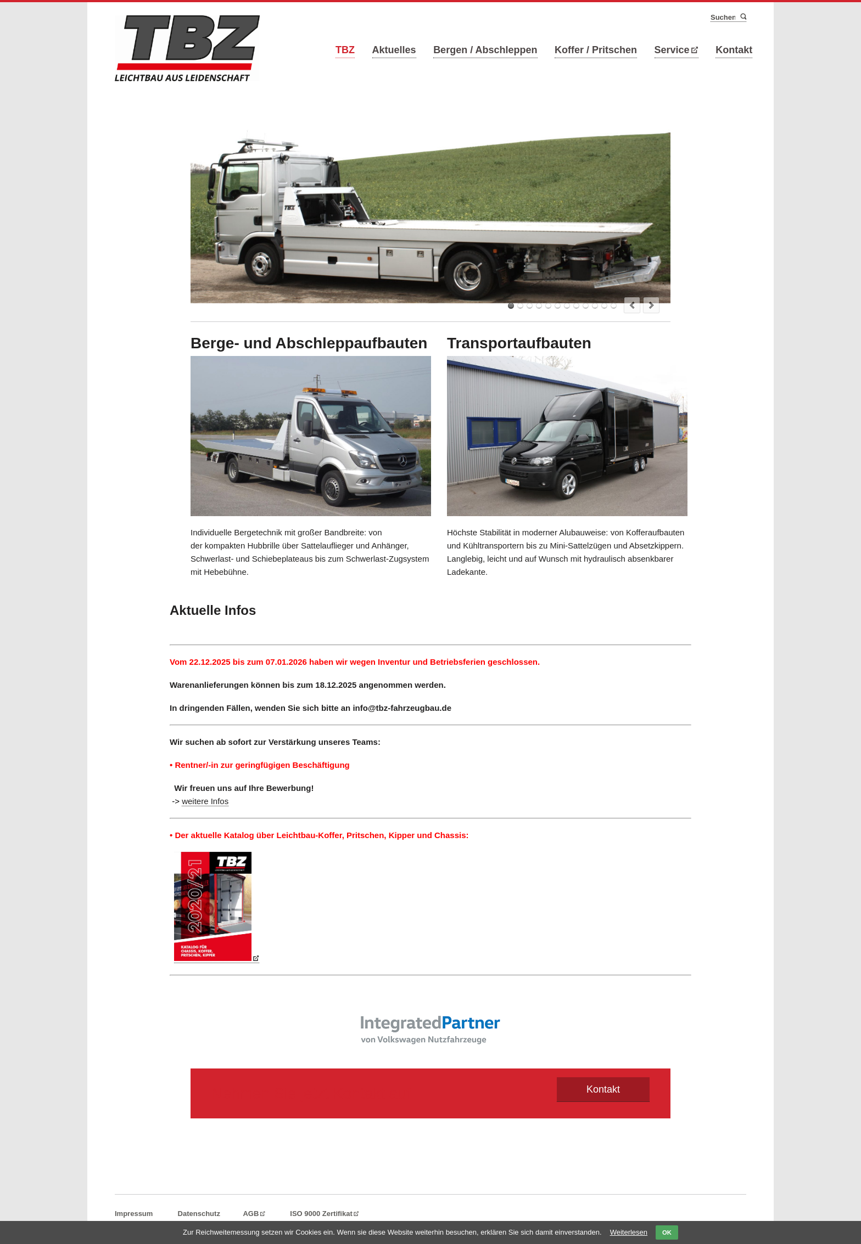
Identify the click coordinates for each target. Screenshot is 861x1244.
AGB (251, 1213)
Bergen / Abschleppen (485, 49)
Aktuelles (394, 49)
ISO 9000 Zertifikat (321, 1213)
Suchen (742, 17)
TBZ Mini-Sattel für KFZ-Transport (538, 305)
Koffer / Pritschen (596, 49)
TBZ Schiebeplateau (613, 305)
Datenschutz (199, 1213)
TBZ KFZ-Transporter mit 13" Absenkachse (585, 305)
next (651, 305)
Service (672, 49)
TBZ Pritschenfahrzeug (529, 305)
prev (632, 305)
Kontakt (733, 49)
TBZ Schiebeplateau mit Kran (594, 305)
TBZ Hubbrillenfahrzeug (548, 305)
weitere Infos (205, 801)
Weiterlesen (628, 1232)
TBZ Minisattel (576, 305)
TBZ (345, 49)
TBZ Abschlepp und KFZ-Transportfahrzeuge (566, 305)
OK (667, 1232)
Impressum (134, 1213)
